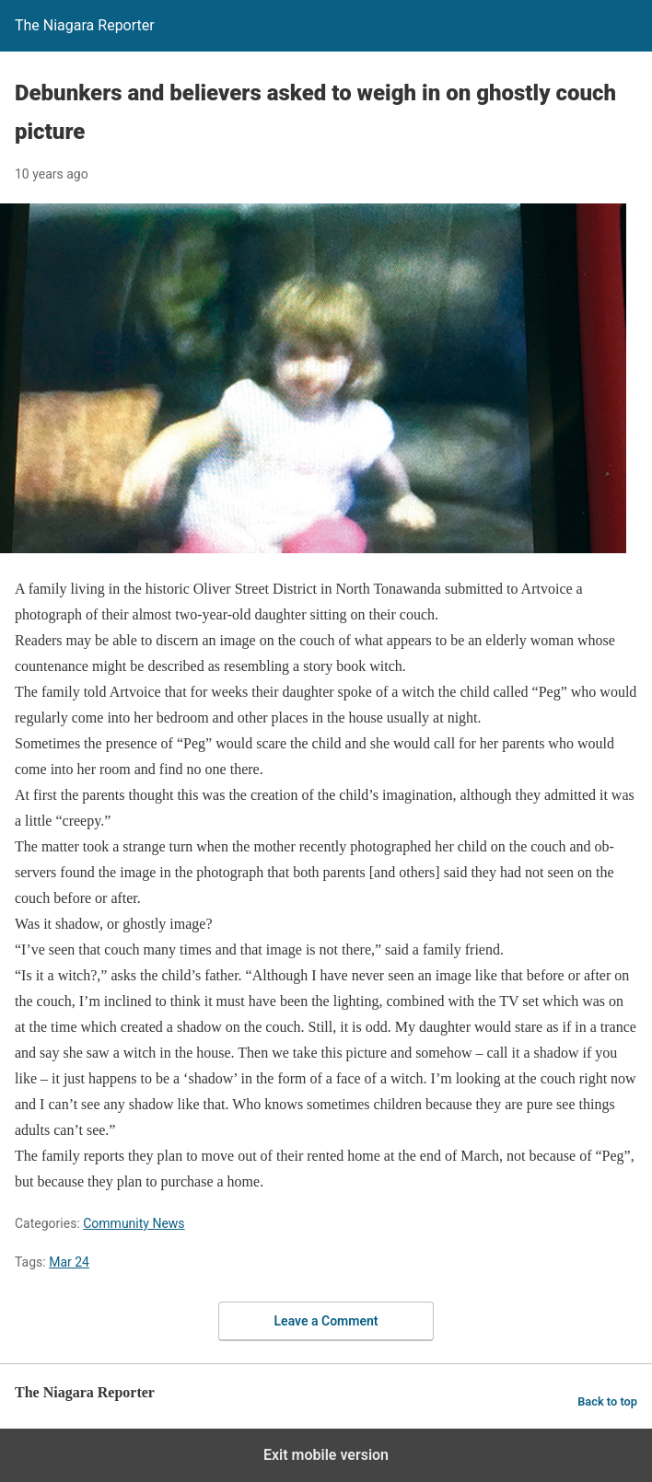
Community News (133, 1223)
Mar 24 (69, 1262)
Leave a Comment (326, 1321)
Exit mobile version (326, 1455)
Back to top (607, 1401)
